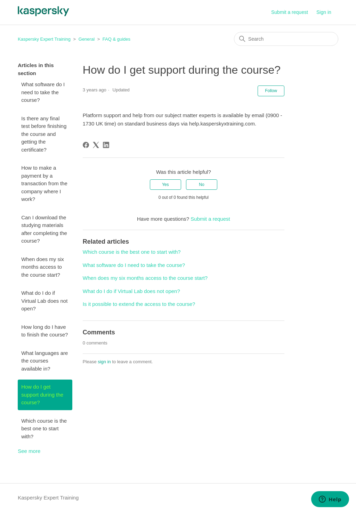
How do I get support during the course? (42, 394)
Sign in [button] (323, 12)
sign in (104, 361)
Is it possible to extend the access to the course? (139, 304)
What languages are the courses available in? (44, 361)
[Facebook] (86, 145)
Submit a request (289, 12)
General (87, 39)
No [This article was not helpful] (201, 184)
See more (29, 451)
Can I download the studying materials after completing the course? (44, 229)
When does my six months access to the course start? (42, 267)
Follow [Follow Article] (271, 90)
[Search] (286, 39)
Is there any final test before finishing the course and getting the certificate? (43, 134)
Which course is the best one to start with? (44, 428)
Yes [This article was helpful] (165, 184)
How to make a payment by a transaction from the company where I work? (44, 183)
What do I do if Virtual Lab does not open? (44, 300)
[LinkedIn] (106, 145)
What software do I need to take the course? (43, 92)
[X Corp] (96, 145)
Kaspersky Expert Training (44, 39)
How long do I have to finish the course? (44, 331)
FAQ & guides (116, 39)
